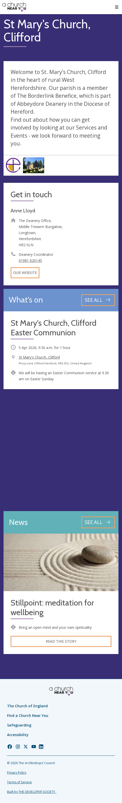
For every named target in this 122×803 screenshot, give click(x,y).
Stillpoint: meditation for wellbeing (52, 607)
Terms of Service (19, 782)
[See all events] (98, 300)
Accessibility (18, 734)
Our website (25, 272)
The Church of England (27, 706)
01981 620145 (30, 260)
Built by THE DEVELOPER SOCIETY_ (31, 792)
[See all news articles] (98, 522)
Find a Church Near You (27, 715)
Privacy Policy (16, 772)
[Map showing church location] (61, 450)
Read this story (61, 641)
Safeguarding (19, 725)
